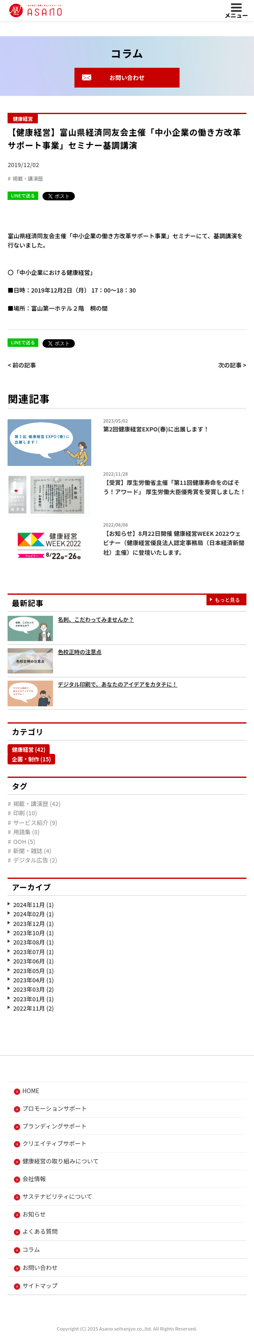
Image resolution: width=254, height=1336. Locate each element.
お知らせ (34, 1214)
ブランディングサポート (54, 1126)
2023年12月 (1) (33, 923)
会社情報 (34, 1178)
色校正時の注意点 (80, 652)
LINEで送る (23, 195)
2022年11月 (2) (33, 1008)
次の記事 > (232, 365)
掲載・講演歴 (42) (37, 803)
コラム (31, 1249)
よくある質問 (40, 1231)
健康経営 (23, 118)
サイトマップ (40, 1285)
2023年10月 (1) (33, 933)
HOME (30, 1090)
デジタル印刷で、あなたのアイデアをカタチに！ (118, 684)
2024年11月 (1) (33, 904)
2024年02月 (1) (33, 914)
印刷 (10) (25, 813)
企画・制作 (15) (31, 759)
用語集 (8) (26, 832)
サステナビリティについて (57, 1196)
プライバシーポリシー (96, 1308)
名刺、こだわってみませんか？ (96, 619)
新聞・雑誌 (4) (32, 850)
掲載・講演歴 (28, 178)
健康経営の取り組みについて (60, 1161)
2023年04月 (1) (33, 980)
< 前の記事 (22, 365)
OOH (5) (24, 841)
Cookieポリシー (164, 1308)
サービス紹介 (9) (35, 822)
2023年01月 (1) (33, 999)
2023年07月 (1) (33, 951)
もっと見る (227, 599)
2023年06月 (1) (33, 961)
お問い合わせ (127, 77)
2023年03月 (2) (33, 989)
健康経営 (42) (28, 749)
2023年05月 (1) (33, 970)
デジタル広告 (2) (35, 860)
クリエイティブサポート (54, 1143)
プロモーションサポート (54, 1108)
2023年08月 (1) (33, 942)
